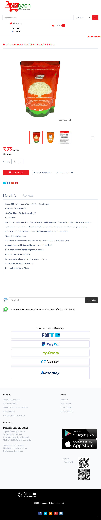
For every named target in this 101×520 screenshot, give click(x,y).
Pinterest (16, 183)
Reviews (28, 195)
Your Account (66, 404)
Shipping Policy (9, 411)
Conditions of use (10, 404)
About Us (64, 400)
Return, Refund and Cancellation (15, 408)
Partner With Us (67, 411)
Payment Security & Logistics (14, 415)
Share (8, 183)
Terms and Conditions (11, 400)
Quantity (6, 162)
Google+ (12, 183)
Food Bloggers (66, 408)
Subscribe (91, 300)
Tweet (4, 183)
